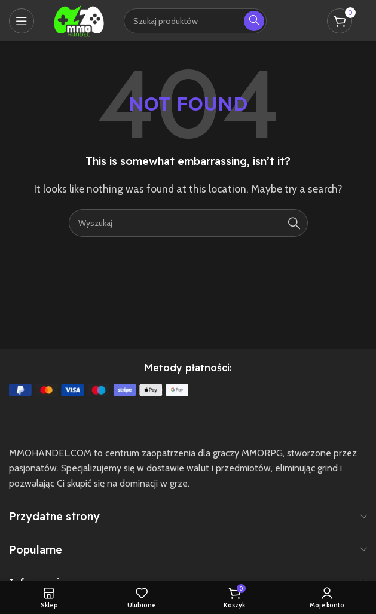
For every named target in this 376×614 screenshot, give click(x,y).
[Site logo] (79, 19)
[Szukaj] (188, 223)
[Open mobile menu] (21, 21)
